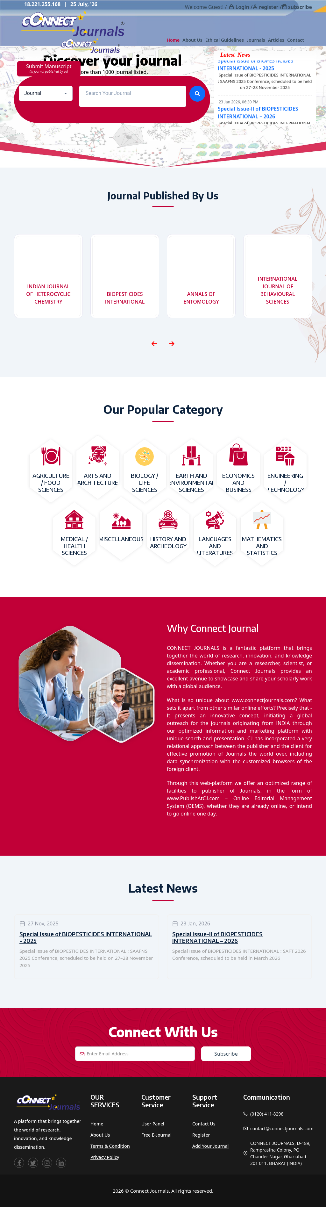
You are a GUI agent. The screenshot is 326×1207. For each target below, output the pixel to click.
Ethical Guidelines (224, 40)
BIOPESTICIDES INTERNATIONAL (125, 298)
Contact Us (204, 1124)
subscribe (300, 7)
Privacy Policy (104, 1157)
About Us (192, 40)
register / (270, 7)
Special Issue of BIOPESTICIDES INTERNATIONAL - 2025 (85, 937)
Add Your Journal (210, 1146)
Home (173, 40)
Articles (276, 40)
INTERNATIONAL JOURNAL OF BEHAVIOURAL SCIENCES (278, 290)
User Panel (152, 1124)
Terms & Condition (110, 1146)
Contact (295, 40)
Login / (243, 7)
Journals (256, 40)
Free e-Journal (156, 1135)
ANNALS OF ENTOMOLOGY (201, 298)
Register (201, 1135)
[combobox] (45, 93)
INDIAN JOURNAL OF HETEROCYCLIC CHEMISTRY (48, 294)
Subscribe (225, 1053)
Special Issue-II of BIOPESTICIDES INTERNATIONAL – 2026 (217, 937)
